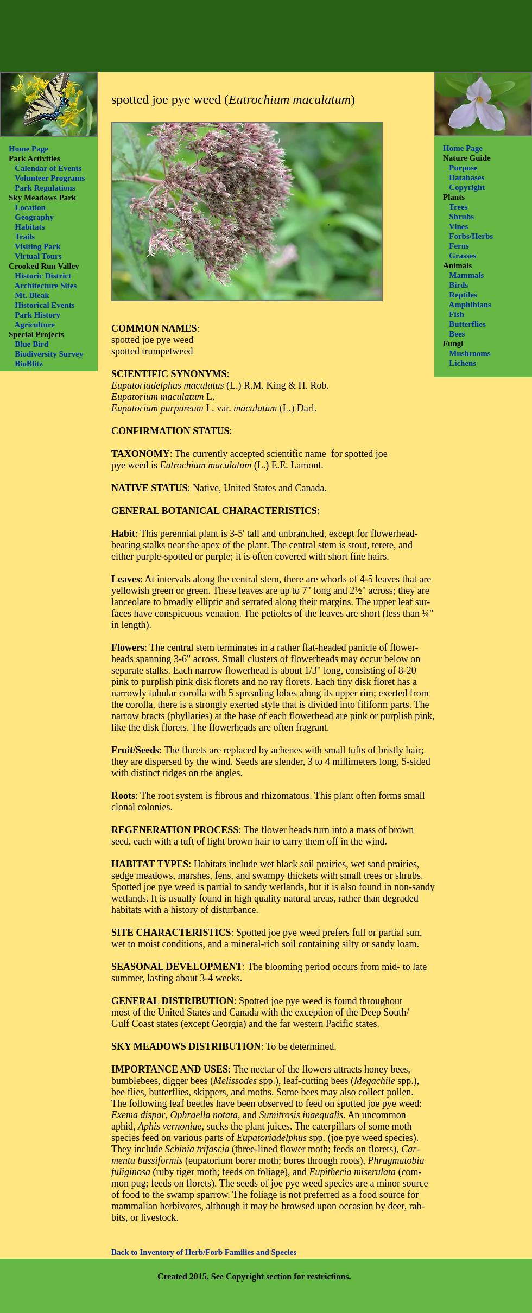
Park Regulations (45, 187)
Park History (37, 314)
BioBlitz (29, 363)
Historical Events (44, 305)
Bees (457, 333)
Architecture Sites (45, 285)
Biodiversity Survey (49, 354)
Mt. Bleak (32, 295)
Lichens (462, 363)
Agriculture (34, 324)
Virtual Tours (38, 256)
